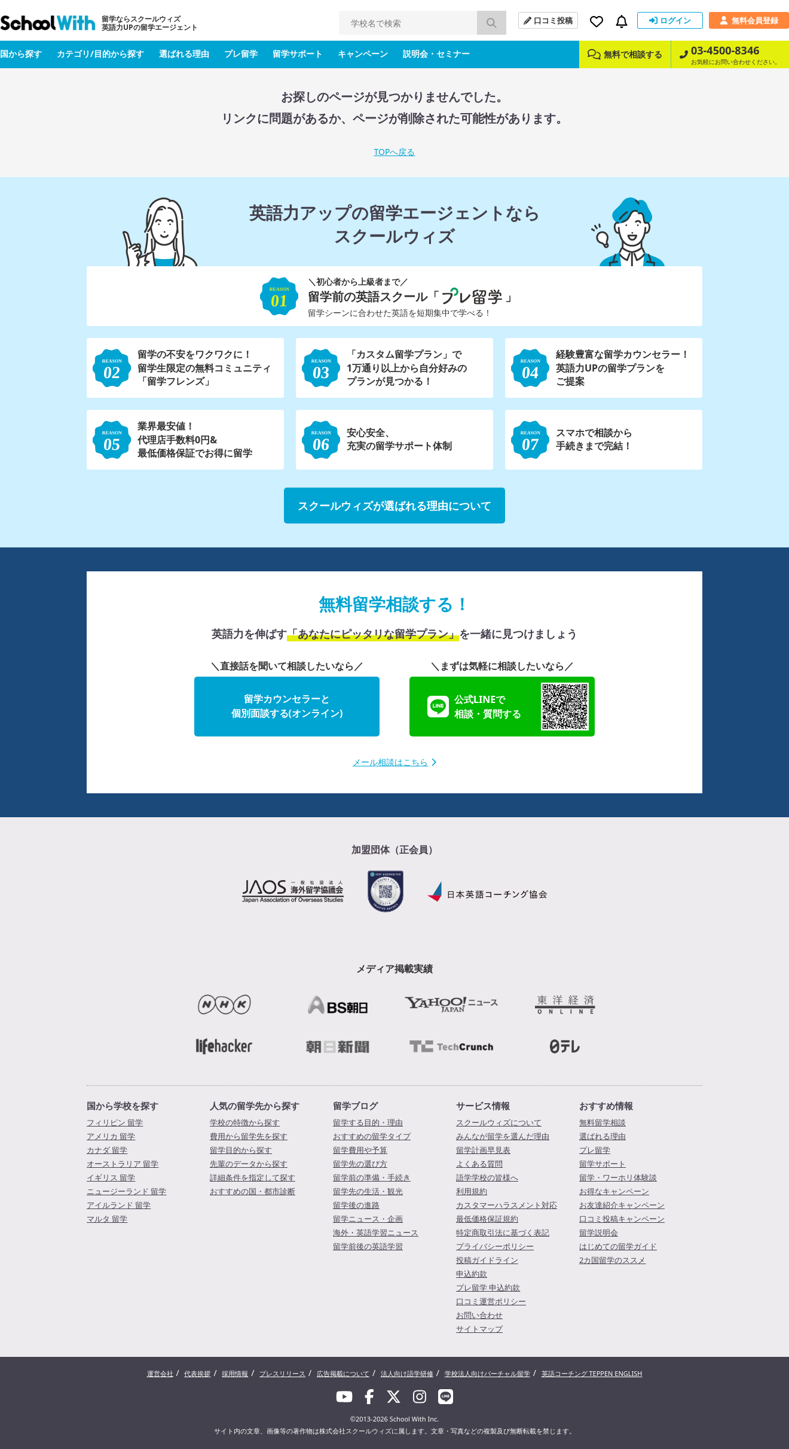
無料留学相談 (602, 1122)
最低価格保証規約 (487, 1218)
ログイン (670, 20)
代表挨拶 (197, 1373)
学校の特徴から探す (245, 1122)
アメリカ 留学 (111, 1136)
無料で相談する (625, 54)
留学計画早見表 (483, 1149)
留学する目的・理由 (368, 1122)
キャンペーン (363, 53)
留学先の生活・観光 (368, 1191)
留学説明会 (598, 1232)
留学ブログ (355, 1106)
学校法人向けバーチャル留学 (487, 1373)
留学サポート (298, 53)
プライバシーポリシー (495, 1246)
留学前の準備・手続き (372, 1177)
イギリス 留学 (111, 1177)
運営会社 (160, 1373)
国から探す (21, 53)
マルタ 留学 (107, 1218)
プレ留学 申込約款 (488, 1287)
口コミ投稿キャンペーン (622, 1218)
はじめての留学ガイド (618, 1246)
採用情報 (235, 1373)
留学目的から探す (241, 1149)
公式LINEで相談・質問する (508, 706)
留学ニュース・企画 (368, 1218)
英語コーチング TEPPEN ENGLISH (592, 1373)
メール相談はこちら (394, 762)
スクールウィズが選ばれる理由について (394, 505)
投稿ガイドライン (487, 1260)
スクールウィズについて (499, 1122)
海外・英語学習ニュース (375, 1232)
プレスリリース (282, 1373)
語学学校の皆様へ (487, 1177)
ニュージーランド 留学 (126, 1191)
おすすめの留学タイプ (372, 1136)
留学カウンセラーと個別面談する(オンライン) (287, 706)
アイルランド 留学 (119, 1205)
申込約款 (471, 1273)
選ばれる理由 (184, 53)
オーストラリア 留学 (122, 1163)
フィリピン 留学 (115, 1122)
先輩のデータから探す (249, 1163)
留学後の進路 (356, 1205)
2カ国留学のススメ (612, 1260)
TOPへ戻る (394, 151)
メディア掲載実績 (394, 968)
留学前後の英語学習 (368, 1246)
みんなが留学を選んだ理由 (502, 1136)
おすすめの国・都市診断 (252, 1191)
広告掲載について (343, 1373)
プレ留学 (241, 53)
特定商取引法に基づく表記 (502, 1232)
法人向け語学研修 (407, 1373)
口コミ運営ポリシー (491, 1301)
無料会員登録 (749, 20)
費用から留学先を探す (249, 1136)
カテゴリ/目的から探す (100, 53)
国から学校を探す (122, 1106)
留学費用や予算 (360, 1149)
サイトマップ (479, 1328)
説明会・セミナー (436, 53)
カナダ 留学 (107, 1149)
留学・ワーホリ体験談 (618, 1177)
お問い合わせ (479, 1315)
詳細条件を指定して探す (252, 1177)
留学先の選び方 (360, 1163)
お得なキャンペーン (614, 1191)
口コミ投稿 (548, 20)
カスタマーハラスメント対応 (506, 1205)
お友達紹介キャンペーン (622, 1205)
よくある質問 (479, 1163)
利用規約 (471, 1191)
